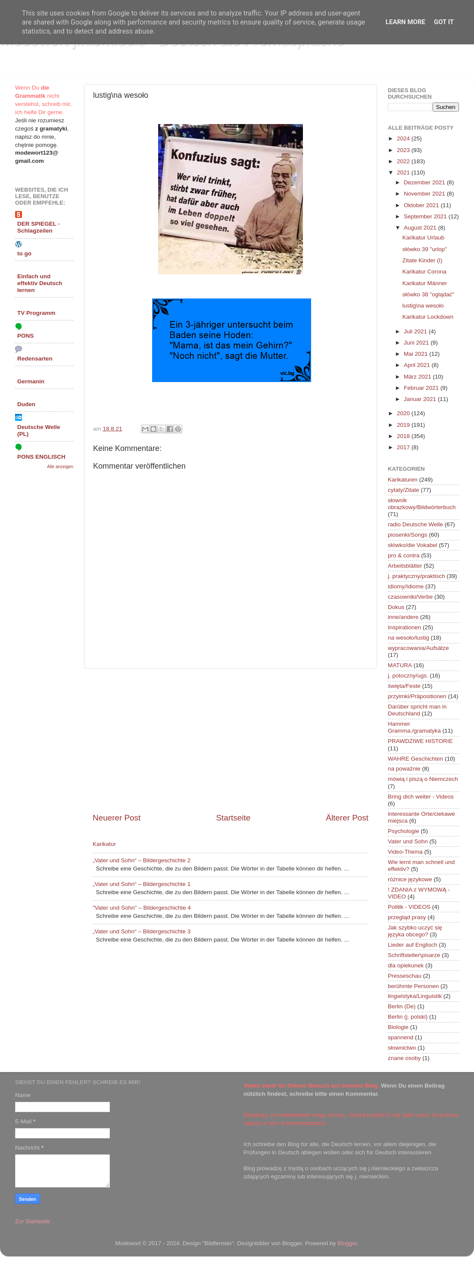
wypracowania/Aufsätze (418, 648)
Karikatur (104, 844)
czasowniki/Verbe (410, 597)
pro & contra (404, 555)
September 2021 (426, 216)
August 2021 (421, 227)
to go (24, 253)
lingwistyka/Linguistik (415, 996)
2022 (404, 161)
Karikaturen (403, 479)
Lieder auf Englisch (412, 945)
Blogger (347, 1243)
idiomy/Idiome (406, 586)
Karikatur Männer (424, 283)
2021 (404, 172)
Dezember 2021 (425, 182)
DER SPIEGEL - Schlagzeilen (38, 227)
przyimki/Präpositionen (417, 696)
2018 (404, 436)
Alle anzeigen (60, 466)
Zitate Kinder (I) (422, 260)
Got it (444, 22)
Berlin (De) (402, 1006)
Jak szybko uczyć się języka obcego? (415, 931)
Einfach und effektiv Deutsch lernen (39, 283)
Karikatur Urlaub (423, 237)
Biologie (398, 1027)
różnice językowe (410, 879)
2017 (404, 447)
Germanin (30, 381)
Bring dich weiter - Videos (421, 796)
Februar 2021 (422, 388)
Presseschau (404, 976)
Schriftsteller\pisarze (414, 955)
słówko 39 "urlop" (424, 249)
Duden (26, 404)
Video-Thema (405, 852)
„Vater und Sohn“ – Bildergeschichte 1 (141, 884)
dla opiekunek (406, 965)
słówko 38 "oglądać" (428, 294)
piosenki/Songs (407, 534)
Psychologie (403, 831)
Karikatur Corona (424, 271)
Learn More (405, 22)
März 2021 (418, 376)
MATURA (400, 665)
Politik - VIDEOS (409, 907)
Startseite (233, 817)
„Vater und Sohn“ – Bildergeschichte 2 (141, 860)
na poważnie (404, 768)
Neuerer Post (116, 817)
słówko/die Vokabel (412, 545)
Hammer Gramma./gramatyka (414, 727)
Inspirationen (404, 627)
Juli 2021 (416, 331)
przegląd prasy (407, 917)
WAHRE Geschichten (415, 758)
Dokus (396, 607)
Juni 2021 (417, 342)
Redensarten (35, 358)
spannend (400, 1037)
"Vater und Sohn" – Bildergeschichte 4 (142, 907)
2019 (404, 425)
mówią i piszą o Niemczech (423, 779)
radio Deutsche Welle (415, 524)
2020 (404, 413)
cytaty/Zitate (403, 490)
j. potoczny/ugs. (408, 675)
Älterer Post (347, 817)
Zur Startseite (32, 1221)
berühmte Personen (413, 986)
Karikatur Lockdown (428, 317)
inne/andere (403, 617)
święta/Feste (404, 686)
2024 (404, 138)
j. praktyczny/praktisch (416, 576)
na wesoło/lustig (408, 637)
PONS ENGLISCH (41, 457)
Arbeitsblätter (405, 566)
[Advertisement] (230, 740)
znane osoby (404, 1058)
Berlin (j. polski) (407, 1016)
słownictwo (402, 1047)
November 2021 (425, 193)
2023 (404, 150)
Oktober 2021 (422, 205)
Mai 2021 (416, 354)
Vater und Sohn (408, 841)
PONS (25, 336)
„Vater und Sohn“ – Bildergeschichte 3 (141, 931)
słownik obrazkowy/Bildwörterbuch (422, 503)
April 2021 (418, 365)
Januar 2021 (421, 399)
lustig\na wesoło (423, 305)
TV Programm (36, 313)
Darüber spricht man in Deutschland (417, 710)
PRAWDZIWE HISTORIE (420, 741)
